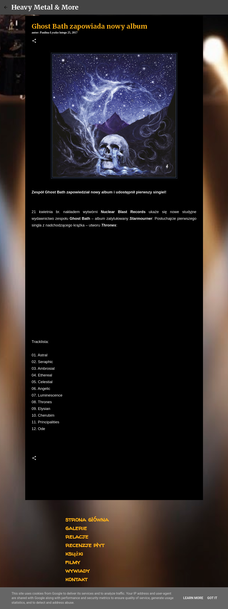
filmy (72, 562)
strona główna (87, 519)
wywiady (77, 570)
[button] (34, 41)
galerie (76, 528)
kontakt (76, 579)
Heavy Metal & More (45, 7)
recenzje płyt (84, 545)
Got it (212, 598)
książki (74, 553)
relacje (76, 536)
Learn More (193, 598)
